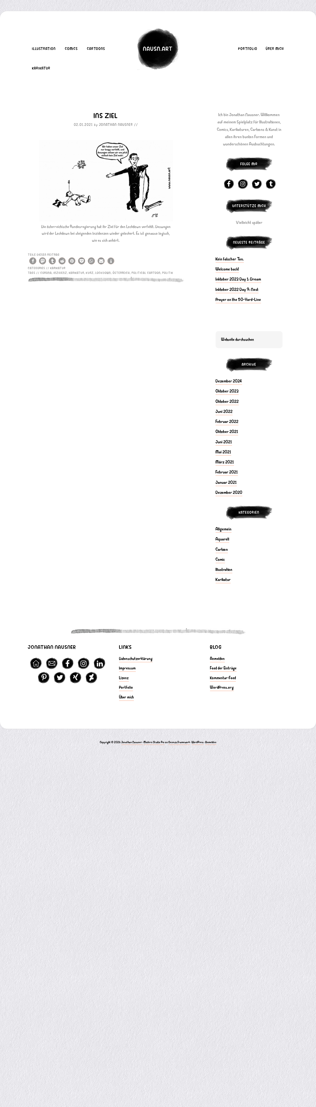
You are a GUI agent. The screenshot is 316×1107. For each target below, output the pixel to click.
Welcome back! (227, 269)
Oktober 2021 (227, 432)
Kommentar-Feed (223, 678)
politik (167, 273)
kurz (90, 273)
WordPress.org (222, 687)
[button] (32, 260)
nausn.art (158, 49)
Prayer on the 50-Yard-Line (238, 300)
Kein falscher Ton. (230, 259)
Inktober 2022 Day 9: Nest (237, 289)
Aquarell (222, 539)
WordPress (198, 742)
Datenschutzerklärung (136, 659)
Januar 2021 (226, 482)
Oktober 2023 (227, 391)
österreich (121, 273)
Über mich (126, 697)
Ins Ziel (106, 116)
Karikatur (58, 268)
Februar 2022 (227, 422)
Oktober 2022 (227, 401)
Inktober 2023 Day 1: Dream (238, 279)
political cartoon (146, 273)
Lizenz (124, 678)
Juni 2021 (224, 442)
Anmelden (217, 659)
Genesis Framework (179, 742)
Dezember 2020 (229, 492)
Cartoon (222, 549)
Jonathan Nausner (132, 742)
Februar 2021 (227, 472)
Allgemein (223, 529)
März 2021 (225, 462)
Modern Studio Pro (154, 742)
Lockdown (103, 273)
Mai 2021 (223, 452)
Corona (46, 273)
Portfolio (126, 687)
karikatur (76, 273)
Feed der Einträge (223, 668)
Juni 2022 (224, 411)
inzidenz (60, 273)
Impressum (127, 668)
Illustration (224, 569)
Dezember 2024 (229, 381)
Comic (220, 559)
